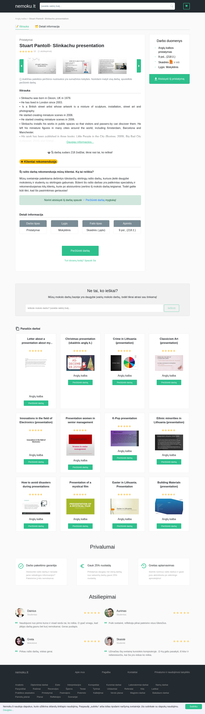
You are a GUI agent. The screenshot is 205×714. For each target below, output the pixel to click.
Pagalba (106, 672)
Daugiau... (8, 710)
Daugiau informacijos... (80, 142)
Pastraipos (65, 693)
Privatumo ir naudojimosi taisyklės (172, 672)
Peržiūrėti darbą (80, 250)
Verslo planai (117, 693)
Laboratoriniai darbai (138, 685)
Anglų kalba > (21, 18)
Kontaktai (132, 672)
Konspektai (93, 685)
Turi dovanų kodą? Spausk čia (80, 260)
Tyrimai (96, 689)
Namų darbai (162, 685)
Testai (83, 689)
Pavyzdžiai (20, 689)
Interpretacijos (74, 685)
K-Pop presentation (124, 418)
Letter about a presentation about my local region (36, 342)
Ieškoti (171, 308)
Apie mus (80, 672)
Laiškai (154, 689)
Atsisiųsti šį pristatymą (169, 79)
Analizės (19, 685)
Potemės (81, 693)
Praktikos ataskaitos (25, 693)
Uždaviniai (112, 689)
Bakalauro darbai (160, 693)
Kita (142, 689)
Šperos (69, 689)
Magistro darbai (137, 693)
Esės (57, 685)
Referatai (128, 689)
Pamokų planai (22, 697)
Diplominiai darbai (39, 685)
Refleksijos (55, 697)
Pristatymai (33, 230)
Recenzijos (53, 689)
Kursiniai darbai (113, 685)
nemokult (25, 6)
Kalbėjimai (98, 693)
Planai (40, 697)
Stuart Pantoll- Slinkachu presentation (49, 18)
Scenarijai (72, 697)
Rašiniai (37, 689)
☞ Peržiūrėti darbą (94, 200)
